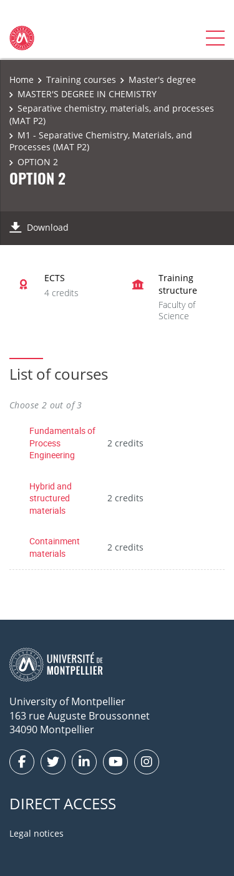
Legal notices (36, 833)
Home (21, 79)
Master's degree (162, 79)
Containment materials (54, 547)
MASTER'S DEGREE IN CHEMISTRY (87, 94)
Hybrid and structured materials (50, 498)
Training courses (81, 79)
